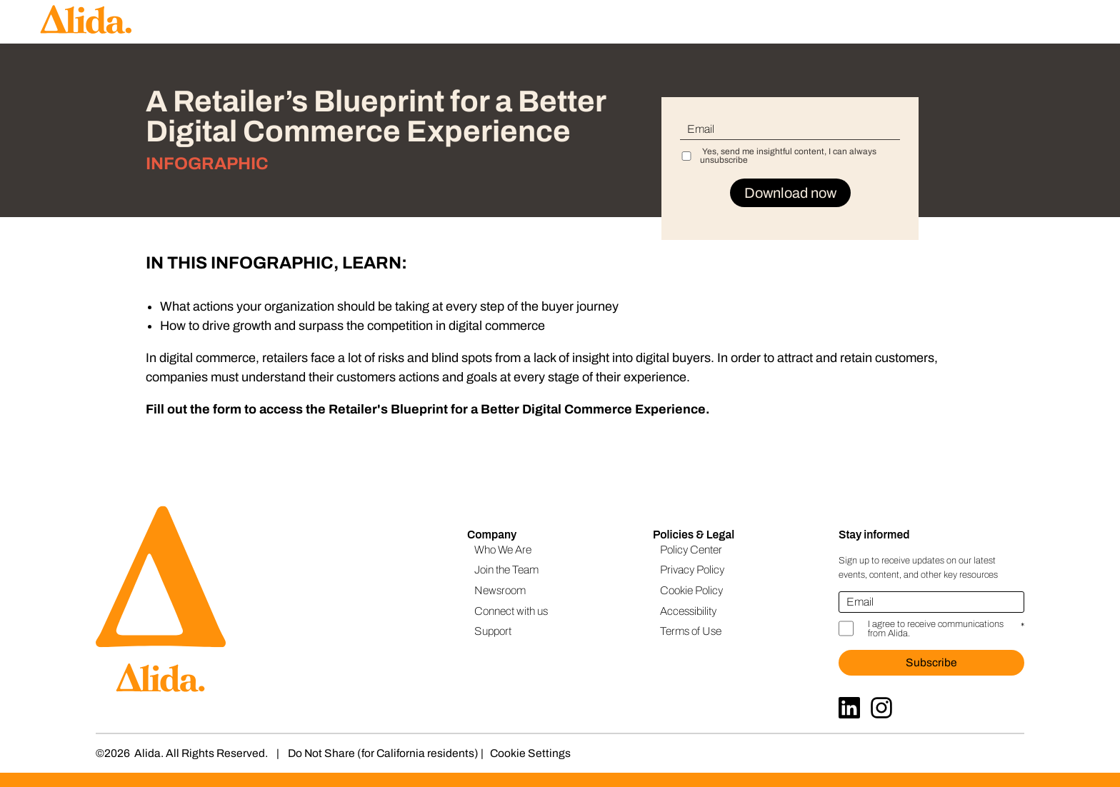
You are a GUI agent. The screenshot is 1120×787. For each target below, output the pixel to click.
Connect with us (511, 611)
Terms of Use (690, 631)
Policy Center (691, 549)
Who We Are (502, 549)
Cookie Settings (530, 753)
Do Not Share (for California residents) (383, 753)
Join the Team (506, 569)
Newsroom (500, 590)
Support (492, 631)
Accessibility (688, 611)
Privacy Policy (692, 569)
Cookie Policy (691, 590)
